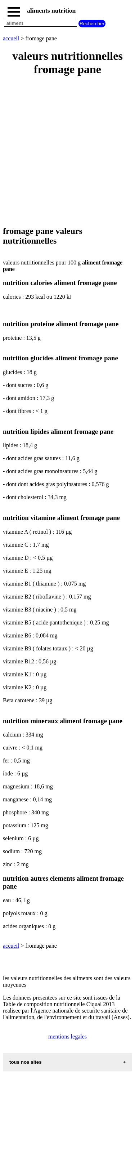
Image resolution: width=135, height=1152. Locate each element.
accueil (11, 38)
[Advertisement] (67, 151)
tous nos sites (25, 1062)
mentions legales (67, 1036)
